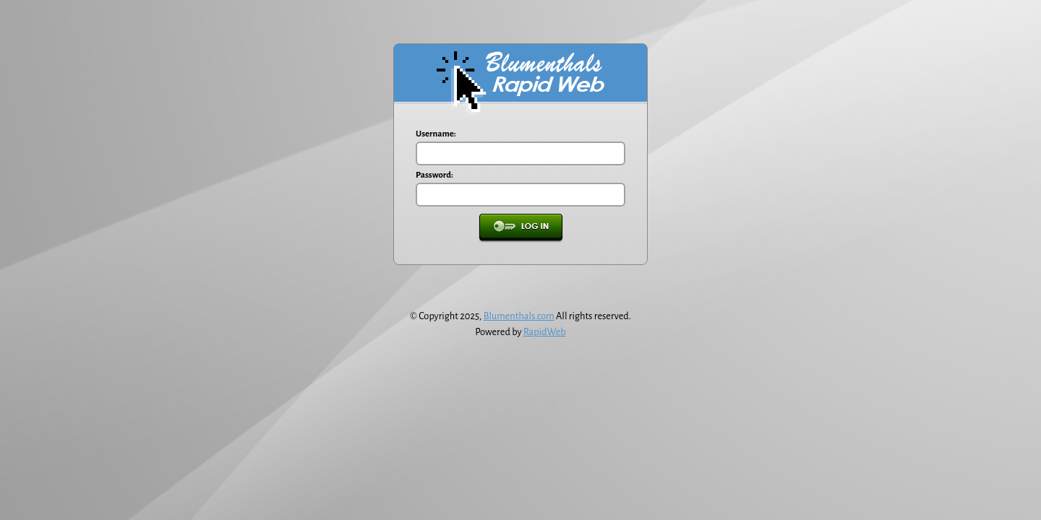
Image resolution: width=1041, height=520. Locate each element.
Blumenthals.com (519, 316)
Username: (436, 134)
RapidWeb (544, 331)
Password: (434, 175)
